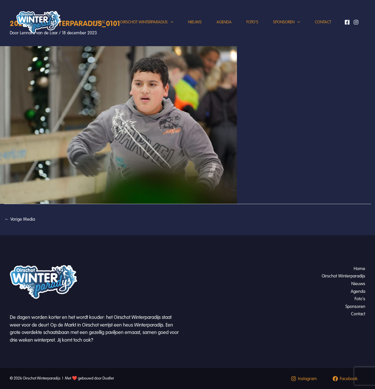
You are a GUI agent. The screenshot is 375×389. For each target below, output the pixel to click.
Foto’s (252, 22)
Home (99, 22)
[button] (170, 22)
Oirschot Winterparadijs (146, 22)
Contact (323, 22)
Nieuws (195, 22)
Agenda (224, 22)
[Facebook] (347, 22)
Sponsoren (286, 22)
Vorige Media (19, 219)
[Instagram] (356, 22)
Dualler (108, 378)
